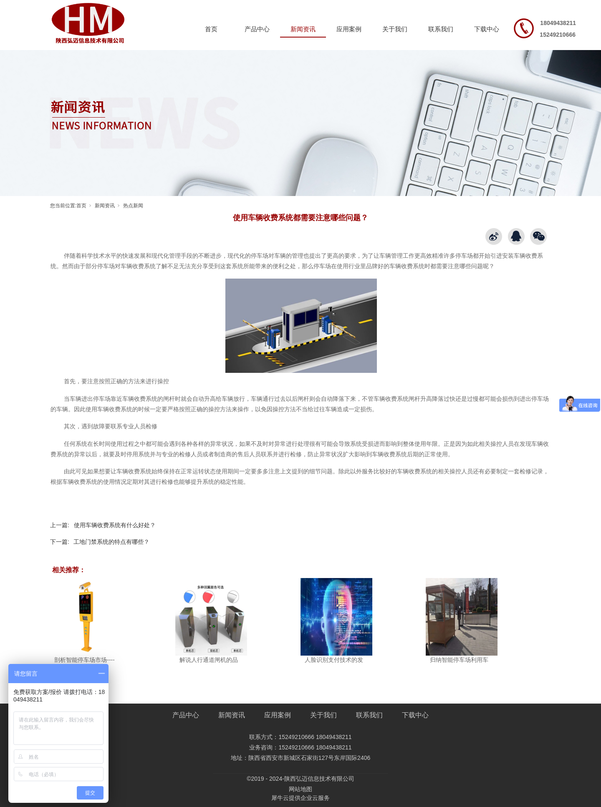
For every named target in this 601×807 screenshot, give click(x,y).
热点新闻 (133, 206)
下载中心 (486, 29)
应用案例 (348, 29)
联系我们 (440, 29)
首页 (211, 29)
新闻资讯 (303, 29)
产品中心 (257, 29)
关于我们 (394, 29)
